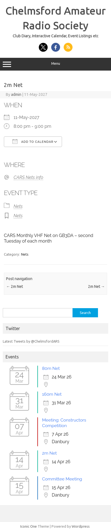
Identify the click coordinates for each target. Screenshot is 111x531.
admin (16, 94)
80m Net (51, 368)
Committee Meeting (62, 479)
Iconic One (28, 526)
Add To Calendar (32, 141)
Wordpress (81, 526)
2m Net (14, 286)
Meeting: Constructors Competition (64, 422)
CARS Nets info (28, 177)
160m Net (52, 394)
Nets (18, 206)
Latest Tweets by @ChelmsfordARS (31, 341)
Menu (55, 64)
